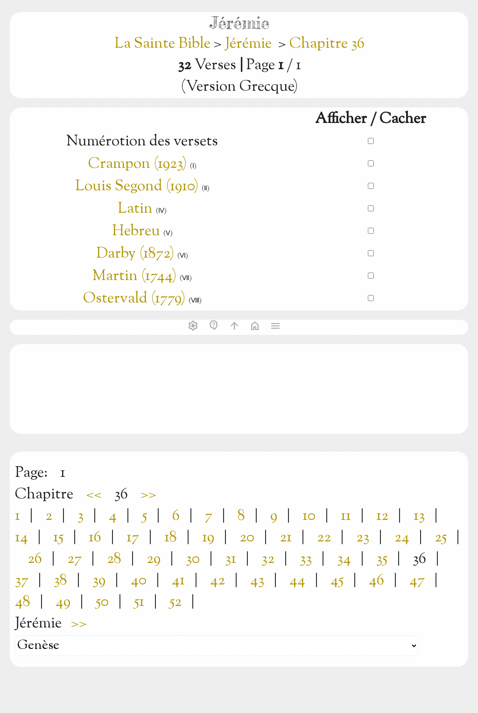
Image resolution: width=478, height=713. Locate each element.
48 (22, 602)
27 (74, 559)
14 (21, 537)
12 (382, 516)
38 (60, 580)
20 (246, 537)
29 (154, 559)
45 (337, 580)
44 (297, 580)
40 (139, 580)
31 (230, 559)
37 (21, 580)
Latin (135, 209)
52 (175, 602)
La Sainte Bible (164, 44)
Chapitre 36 (327, 44)
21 (286, 537)
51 (139, 602)
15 (58, 537)
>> (148, 494)
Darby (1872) (135, 254)
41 (178, 580)
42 (217, 580)
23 (362, 537)
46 (376, 580)
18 (170, 537)
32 (267, 559)
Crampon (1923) (137, 164)
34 (344, 559)
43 (257, 580)
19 (208, 537)
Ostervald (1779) (134, 299)
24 (401, 537)
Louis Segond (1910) (136, 186)
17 (133, 537)
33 (306, 559)
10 (309, 516)
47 (417, 580)
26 (35, 559)
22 (324, 537)
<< (94, 494)
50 (102, 602)
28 (114, 559)
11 (346, 516)
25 (441, 537)
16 (95, 537)
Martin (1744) (134, 276)
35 (381, 559)
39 (98, 580)
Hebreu (136, 231)
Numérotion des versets (142, 141)
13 (419, 516)
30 (193, 559)
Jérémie (248, 44)
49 (63, 602)
